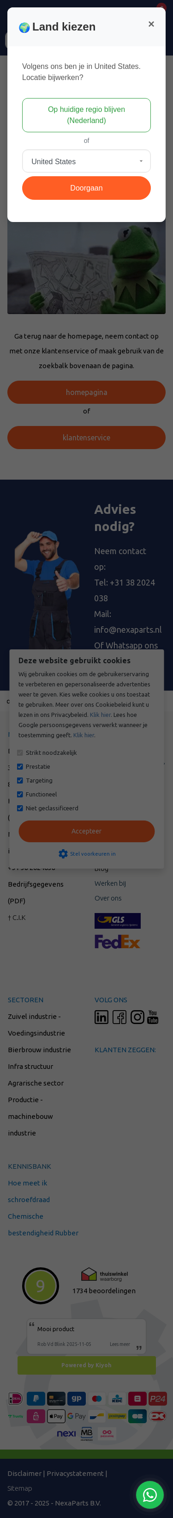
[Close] (151, 24)
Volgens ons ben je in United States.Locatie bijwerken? (81, 71)
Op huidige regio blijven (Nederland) (86, 114)
